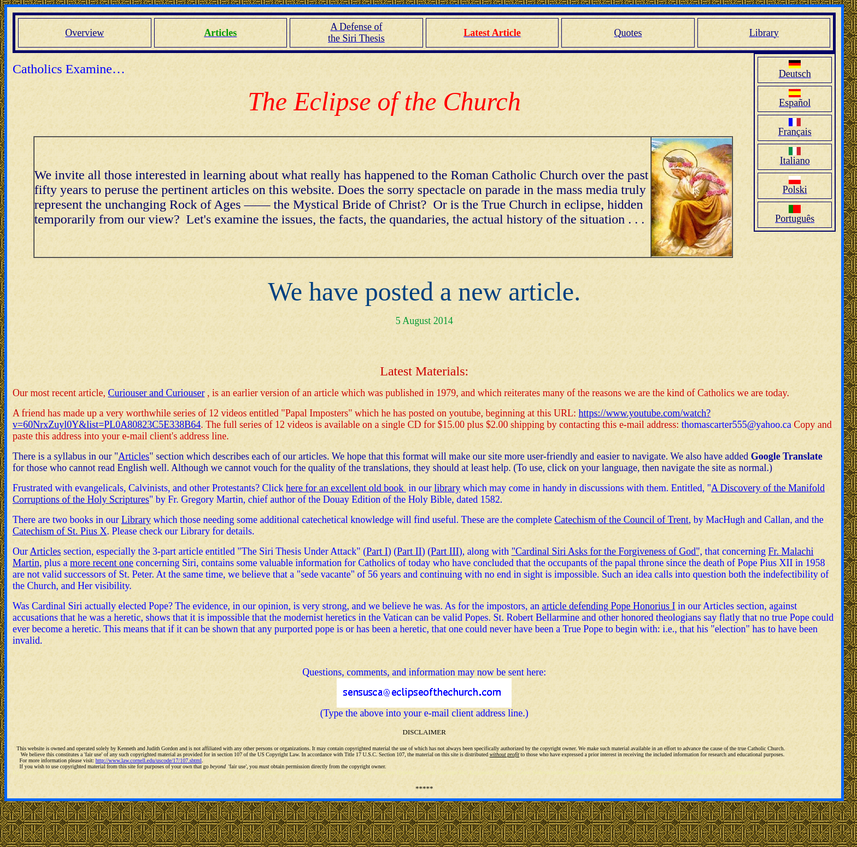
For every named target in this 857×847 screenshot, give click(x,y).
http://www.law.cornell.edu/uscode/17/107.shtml (149, 760)
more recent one (101, 562)
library (447, 488)
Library (136, 519)
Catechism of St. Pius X (60, 531)
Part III (445, 551)
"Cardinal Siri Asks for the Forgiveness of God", (607, 551)
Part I (377, 551)
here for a (305, 488)
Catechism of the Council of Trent (621, 519)
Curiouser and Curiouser (156, 392)
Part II (409, 551)
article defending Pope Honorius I (608, 606)
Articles (133, 456)
